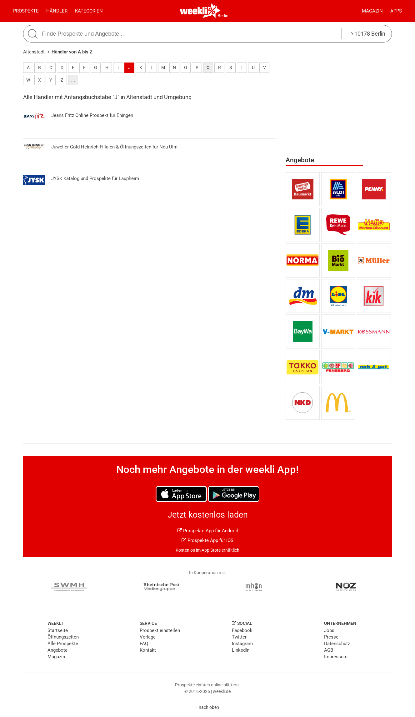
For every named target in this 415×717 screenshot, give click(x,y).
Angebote (58, 650)
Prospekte (26, 11)
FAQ (144, 643)
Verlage (148, 637)
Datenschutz (337, 643)
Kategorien (89, 11)
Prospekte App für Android (207, 531)
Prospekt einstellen (160, 630)
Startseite (58, 630)
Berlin (223, 15)
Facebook (242, 630)
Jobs (329, 630)
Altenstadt (34, 52)
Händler (57, 11)
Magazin (372, 11)
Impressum (336, 656)
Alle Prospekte (63, 643)
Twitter (239, 637)
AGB (328, 650)
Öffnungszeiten (63, 637)
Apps (396, 11)
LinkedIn (240, 650)
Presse (331, 637)
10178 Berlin (368, 33)
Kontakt (148, 650)
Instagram (242, 643)
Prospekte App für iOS (207, 540)
